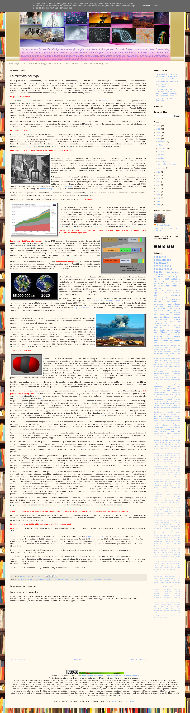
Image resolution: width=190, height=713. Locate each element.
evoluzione (158, 351)
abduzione (157, 461)
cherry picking (172, 384)
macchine (157, 556)
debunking (176, 494)
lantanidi (164, 550)
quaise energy (168, 423)
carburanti (166, 358)
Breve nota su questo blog (167, 81)
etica (166, 401)
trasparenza (175, 610)
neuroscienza (158, 567)
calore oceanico (160, 472)
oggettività (175, 567)
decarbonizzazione (164, 290)
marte (178, 556)
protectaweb (175, 420)
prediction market (162, 580)
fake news (175, 321)
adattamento (159, 306)
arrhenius (157, 358)
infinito (177, 543)
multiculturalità (167, 565)
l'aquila (157, 414)
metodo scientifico (167, 302)
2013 (158, 188)
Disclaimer (160, 87)
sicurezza (174, 295)
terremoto (164, 341)
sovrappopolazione (160, 436)
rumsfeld (166, 429)
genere (165, 362)
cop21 (168, 336)
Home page (14, 64)
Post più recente (18, 659)
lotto (156, 416)
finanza (165, 524)
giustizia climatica (162, 317)
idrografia (175, 332)
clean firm (174, 386)
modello (156, 418)
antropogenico (159, 468)
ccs (169, 474)
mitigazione (158, 366)
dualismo (170, 505)
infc (167, 543)
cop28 (165, 487)
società (166, 369)
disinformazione (160, 505)
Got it (155, 6)
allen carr (175, 464)
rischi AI (157, 587)
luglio (161, 151)
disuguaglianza (174, 397)
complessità (158, 481)
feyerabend (176, 522)
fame (165, 360)
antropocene (29, 579)
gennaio (161, 168)
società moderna (173, 433)
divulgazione (158, 399)
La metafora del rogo (167, 164)
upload (177, 613)
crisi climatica (75, 579)
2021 (158, 172)
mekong (156, 561)
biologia (158, 274)
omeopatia (157, 569)
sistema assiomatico (172, 600)
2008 (158, 204)
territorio (160, 299)
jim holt (176, 548)
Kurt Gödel (170, 451)
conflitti (157, 483)
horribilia (158, 541)
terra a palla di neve (170, 442)
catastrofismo (167, 382)
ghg (178, 290)
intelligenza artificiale (167, 410)
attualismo (176, 377)
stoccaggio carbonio (162, 438)
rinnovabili (158, 429)
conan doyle (175, 481)
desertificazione (160, 498)
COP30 (172, 343)
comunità (167, 481)
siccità (170, 330)
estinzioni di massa (172, 349)
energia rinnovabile (167, 513)
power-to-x (164, 578)
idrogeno (177, 405)
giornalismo (175, 531)
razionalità (169, 582)
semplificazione (160, 431)
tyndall (177, 444)
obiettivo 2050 (162, 334)
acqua (177, 330)
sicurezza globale (172, 597)
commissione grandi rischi (167, 479)
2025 (158, 129)
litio (162, 554)
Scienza (167, 375)
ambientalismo (161, 297)
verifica (165, 615)
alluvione (158, 336)
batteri (157, 312)
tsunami (165, 613)
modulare (164, 418)
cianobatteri (158, 386)
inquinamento (158, 546)
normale (156, 420)
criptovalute (169, 490)
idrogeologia (159, 330)
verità (172, 615)
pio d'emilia (175, 572)
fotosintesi (175, 401)
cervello (177, 474)
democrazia (176, 392)
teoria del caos (172, 608)
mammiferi (165, 556)
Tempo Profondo (173, 310)
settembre (162, 148)
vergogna (157, 615)
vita (178, 615)
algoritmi (164, 464)
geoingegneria (175, 526)
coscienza (166, 390)
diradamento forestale (162, 394)
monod (163, 563)
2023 (158, 135)
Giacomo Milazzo (163, 225)
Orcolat (177, 453)
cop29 (156, 390)
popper (163, 356)
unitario (157, 446)
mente (162, 561)
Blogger (132, 701)
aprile (161, 158)
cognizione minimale (162, 388)
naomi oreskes (170, 353)
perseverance (164, 572)
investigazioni (166, 548)
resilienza (176, 425)
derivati (177, 496)
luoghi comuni (173, 364)
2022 (158, 139)
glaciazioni (158, 537)
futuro (84, 579)
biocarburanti (175, 470)
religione (165, 425)
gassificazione (159, 403)
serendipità (158, 433)
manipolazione (164, 416)
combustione (175, 388)
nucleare (167, 567)
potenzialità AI (172, 576)
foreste (177, 524)
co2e (156, 295)
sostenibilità (172, 279)
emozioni (169, 399)
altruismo (157, 466)
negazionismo (97, 579)
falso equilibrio (161, 522)
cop (155, 332)
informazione (165, 407)
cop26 (156, 487)
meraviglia (169, 561)
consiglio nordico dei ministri (167, 485)
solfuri (156, 606)
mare (172, 556)
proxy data (158, 423)
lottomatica (175, 554)
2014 (158, 185)
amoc (178, 343)
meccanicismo (175, 559)
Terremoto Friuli (172, 459)
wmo (166, 343)
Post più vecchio (138, 659)
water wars (165, 446)
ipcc (89, 579)
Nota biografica (162, 84)
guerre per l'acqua (162, 405)
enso (178, 513)
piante (167, 420)
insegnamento (168, 546)
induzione (157, 543)
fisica (164, 332)
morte (156, 565)
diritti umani (174, 502)
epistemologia (174, 304)
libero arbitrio (167, 414)
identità (167, 541)
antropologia (159, 308)
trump (168, 315)
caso (163, 474)
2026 (158, 126)
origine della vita (171, 319)
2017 (158, 175)
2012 (158, 191)
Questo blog (56, 676)
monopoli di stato (173, 563)
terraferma (158, 610)
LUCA (168, 356)
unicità (171, 613)
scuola (177, 591)
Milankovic (176, 356)
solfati (177, 604)
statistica (176, 371)
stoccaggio (176, 436)
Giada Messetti (159, 451)
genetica (169, 403)
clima (55, 579)
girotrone (176, 403)
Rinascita (157, 457)
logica (167, 554)
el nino (177, 509)
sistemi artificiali (161, 602)
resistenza (158, 585)
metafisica (158, 338)
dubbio (177, 505)
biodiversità (158, 379)
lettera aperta (167, 552)
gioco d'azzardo (161, 531)
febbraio (162, 161)
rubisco (171, 587)
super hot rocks (167, 606)
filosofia (157, 524)
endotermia (167, 511)
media (172, 416)
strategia (107, 579)
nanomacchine (170, 338)
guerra (167, 539)
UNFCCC (170, 325)
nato (178, 565)
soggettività (166, 604)
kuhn (155, 550)
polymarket (158, 576)
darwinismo (158, 304)
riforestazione (174, 427)
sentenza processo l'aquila (167, 593)
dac (168, 494)
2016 (158, 178)
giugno (161, 155)
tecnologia (164, 440)
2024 (158, 132)
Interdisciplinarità (161, 373)
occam (162, 420)
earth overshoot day (161, 507)
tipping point (173, 306)
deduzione (157, 496)
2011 (158, 195)
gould (166, 537)
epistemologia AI (161, 515)
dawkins (177, 390)
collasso (177, 477)
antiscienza (158, 345)
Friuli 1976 (158, 448)
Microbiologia (167, 453)
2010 (158, 198)
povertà (156, 578)
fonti (171, 524)
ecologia (176, 328)
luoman (114, 701)
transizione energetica (163, 444)
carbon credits (170, 345)
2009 (158, 201)
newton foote (174, 418)
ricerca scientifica (172, 585)
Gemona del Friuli (172, 448)
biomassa (167, 379)
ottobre (161, 145)
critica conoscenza (170, 492)
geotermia (167, 351)
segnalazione (175, 429)
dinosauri (164, 502)
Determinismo (175, 446)
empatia (168, 347)
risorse (176, 334)
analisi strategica (172, 466)
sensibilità (175, 431)
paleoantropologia (161, 323)
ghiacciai (157, 528)
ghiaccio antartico (172, 528)
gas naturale (160, 526)
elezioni (157, 511)
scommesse (168, 591)
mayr (167, 559)
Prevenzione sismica (161, 455)
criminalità (158, 490)
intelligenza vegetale (163, 412)
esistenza (157, 518)
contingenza (175, 358)
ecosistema (158, 347)
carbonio (171, 472)
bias (166, 470)
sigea (171, 366)
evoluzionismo (172, 293)
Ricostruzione (175, 455)
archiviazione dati (172, 468)
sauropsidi (167, 589)
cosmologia (176, 487)
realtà (177, 582)
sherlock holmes (161, 595)
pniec (156, 574)
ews (178, 520)
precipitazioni (174, 578)
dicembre (162, 142)
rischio (165, 587)
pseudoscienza (160, 325)
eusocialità (158, 520)
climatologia (63, 579)
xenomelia (163, 617)
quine (162, 582)
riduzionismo (158, 427)
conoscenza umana (172, 483)
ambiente (20, 579)
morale (166, 366)
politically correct (171, 574)
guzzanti (177, 539)
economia (169, 509)
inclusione (176, 541)
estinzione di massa (171, 518)
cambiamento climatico (43, 579)
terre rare (166, 610)
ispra (178, 412)
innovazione (175, 407)
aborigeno (166, 461)
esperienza (158, 360)
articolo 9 (158, 470)
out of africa (169, 569)
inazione (157, 407)
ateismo (167, 377)
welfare (156, 617)
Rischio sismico (168, 457)
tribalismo (158, 613)
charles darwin (161, 321)
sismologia (158, 600)
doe (178, 345)
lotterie (177, 414)
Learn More (146, 6)
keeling (176, 336)
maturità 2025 (159, 559)
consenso (176, 315)
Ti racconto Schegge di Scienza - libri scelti (51, 64)
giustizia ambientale (172, 535)
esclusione (176, 515)
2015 (158, 182)
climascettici (159, 477)
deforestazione (159, 392)
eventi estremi (170, 520)
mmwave (177, 416)
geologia (175, 299)
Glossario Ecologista (96, 64)
